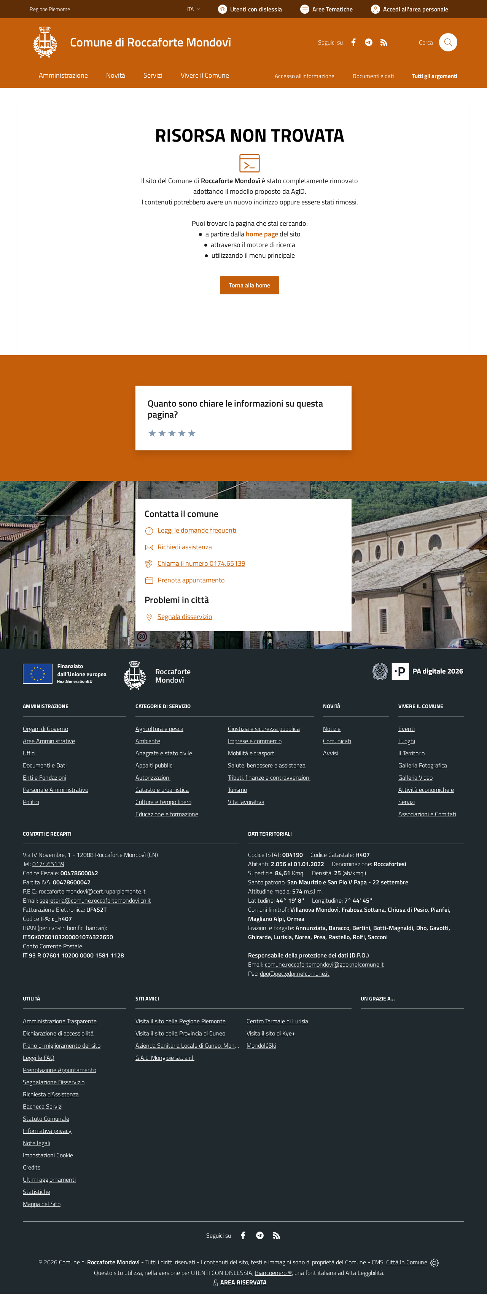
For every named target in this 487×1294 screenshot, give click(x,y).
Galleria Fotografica (422, 765)
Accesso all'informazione (304, 76)
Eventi (406, 728)
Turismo (237, 789)
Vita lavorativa (246, 801)
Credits (31, 1167)
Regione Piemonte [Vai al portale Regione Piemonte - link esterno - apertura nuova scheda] (50, 9)
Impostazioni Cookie (48, 1155)
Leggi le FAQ (38, 1057)
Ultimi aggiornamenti (49, 1179)
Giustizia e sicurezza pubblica (264, 728)
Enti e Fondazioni (44, 777)
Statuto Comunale (46, 1118)
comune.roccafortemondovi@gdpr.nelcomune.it (324, 964)
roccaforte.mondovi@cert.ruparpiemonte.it (92, 891)
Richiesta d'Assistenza (51, 1094)
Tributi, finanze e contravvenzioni (269, 777)
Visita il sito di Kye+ (271, 1033)
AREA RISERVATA (239, 1282)
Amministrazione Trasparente (60, 1021)
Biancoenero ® (273, 1272)
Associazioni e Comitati (427, 814)
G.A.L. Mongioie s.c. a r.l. (164, 1057)
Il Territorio (411, 753)
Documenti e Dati (45, 765)
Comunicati (337, 740)
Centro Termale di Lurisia (277, 1021)
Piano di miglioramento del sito (61, 1045)
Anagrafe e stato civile (163, 753)
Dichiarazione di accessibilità (58, 1033)
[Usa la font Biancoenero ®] (250, 9)
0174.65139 (48, 863)
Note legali (36, 1142)
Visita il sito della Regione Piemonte (180, 1021)
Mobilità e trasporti (251, 753)
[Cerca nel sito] (448, 42)
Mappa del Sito (41, 1203)
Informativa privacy (47, 1130)
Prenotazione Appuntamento (59, 1069)
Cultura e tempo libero (163, 801)
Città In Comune (406, 1262)
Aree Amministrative (49, 740)
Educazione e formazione (166, 814)
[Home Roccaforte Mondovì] (130, 42)
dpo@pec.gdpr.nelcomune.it (294, 973)
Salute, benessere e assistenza (267, 765)
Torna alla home (249, 285)
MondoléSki (261, 1045)
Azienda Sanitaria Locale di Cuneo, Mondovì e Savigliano (206, 1045)
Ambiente (147, 740)
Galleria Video (415, 777)
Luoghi (406, 740)
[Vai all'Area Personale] (409, 9)
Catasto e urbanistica (162, 789)
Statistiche (36, 1191)
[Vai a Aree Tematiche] (326, 9)
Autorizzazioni (152, 777)
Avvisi (330, 753)
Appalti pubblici (154, 765)
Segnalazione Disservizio (53, 1082)
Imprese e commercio (255, 740)
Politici (31, 801)
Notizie (332, 728)
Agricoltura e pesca (159, 728)
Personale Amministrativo (55, 789)
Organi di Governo (45, 728)
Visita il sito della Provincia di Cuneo (180, 1033)
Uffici (29, 753)
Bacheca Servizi (42, 1106)
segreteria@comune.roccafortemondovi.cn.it (95, 900)
